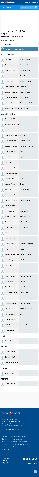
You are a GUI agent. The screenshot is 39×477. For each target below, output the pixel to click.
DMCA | (10, 426)
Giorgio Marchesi (10, 141)
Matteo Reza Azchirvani (13, 168)
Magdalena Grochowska (13, 254)
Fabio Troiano (9, 325)
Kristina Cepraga (10, 216)
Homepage (5, 458)
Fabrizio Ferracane (11, 233)
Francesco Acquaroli (12, 173)
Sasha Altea (9, 189)
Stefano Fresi (9, 81)
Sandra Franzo (9, 76)
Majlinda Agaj (10, 179)
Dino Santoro (9, 162)
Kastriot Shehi (10, 314)
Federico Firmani (10, 238)
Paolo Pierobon (10, 287)
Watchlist (5, 449)
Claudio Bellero (10, 384)
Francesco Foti (10, 70)
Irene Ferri (8, 130)
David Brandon (10, 206)
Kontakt (15, 426)
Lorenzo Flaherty (10, 244)
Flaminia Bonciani (11, 200)
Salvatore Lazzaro (11, 92)
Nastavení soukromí (18, 424)
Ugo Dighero (9, 227)
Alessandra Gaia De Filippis (14, 124)
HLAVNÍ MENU (6, 7)
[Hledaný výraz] (29, 7)
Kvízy (4, 441)
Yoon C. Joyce (10, 260)
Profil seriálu (4, 40)
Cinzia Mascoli (10, 276)
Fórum (4, 444)
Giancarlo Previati (11, 292)
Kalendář (5, 447)
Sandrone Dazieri (11, 357)
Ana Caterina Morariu (12, 97)
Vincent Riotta (10, 103)
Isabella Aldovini (11, 184)
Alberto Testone (10, 319)
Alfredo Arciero (10, 352)
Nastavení (5, 464)
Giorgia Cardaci (10, 211)
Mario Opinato (9, 281)
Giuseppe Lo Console (12, 271)
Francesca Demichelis (12, 362)
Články (4, 439)
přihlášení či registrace (31, 2)
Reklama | (5, 426)
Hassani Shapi (10, 309)
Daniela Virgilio (10, 119)
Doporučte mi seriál (18, 436)
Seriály (4, 436)
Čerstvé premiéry (17, 439)
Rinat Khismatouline (12, 87)
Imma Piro (8, 157)
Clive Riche (9, 298)
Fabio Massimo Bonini (12, 135)
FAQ (20, 426)
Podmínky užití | (7, 424)
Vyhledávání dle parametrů (20, 447)
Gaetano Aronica (10, 195)
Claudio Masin (10, 151)
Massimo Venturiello (12, 108)
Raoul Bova (9, 59)
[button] (19, 44)
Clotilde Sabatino (11, 303)
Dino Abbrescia (10, 65)
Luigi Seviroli (9, 373)
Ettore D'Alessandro (12, 222)
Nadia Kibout (9, 265)
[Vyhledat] (36, 7)
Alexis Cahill (9, 341)
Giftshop (4, 460)
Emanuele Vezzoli (11, 330)
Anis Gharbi (9, 249)
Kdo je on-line (6, 462)
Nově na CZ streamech (19, 441)
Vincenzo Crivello (11, 146)
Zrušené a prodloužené (19, 444)
